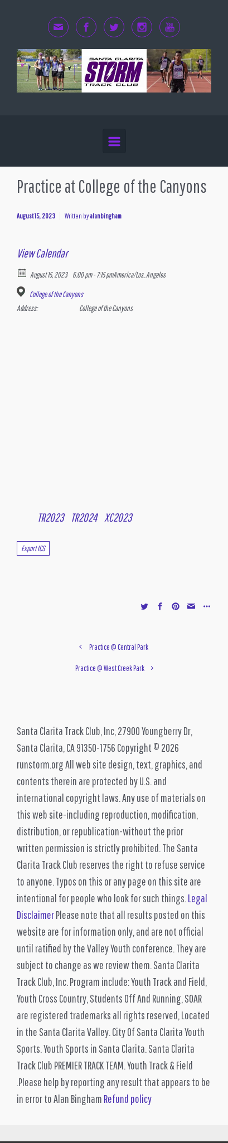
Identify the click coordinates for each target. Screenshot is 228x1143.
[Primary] (114, 141)
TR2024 (84, 517)
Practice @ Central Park (118, 646)
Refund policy (128, 1098)
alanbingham (106, 216)
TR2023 (50, 517)
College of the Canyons (56, 294)
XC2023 (118, 517)
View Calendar (42, 253)
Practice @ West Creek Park (109, 668)
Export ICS (33, 548)
